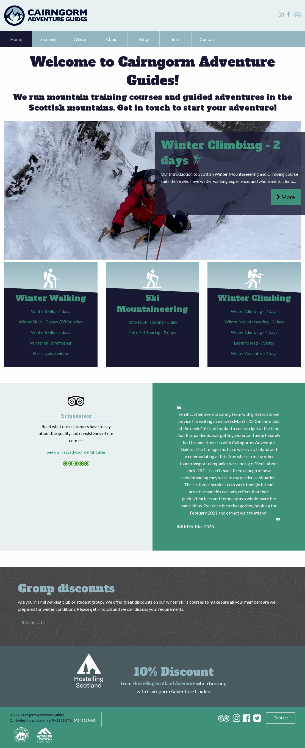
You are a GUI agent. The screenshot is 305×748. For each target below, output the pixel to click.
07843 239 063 (85, 720)
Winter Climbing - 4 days (254, 332)
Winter (80, 39)
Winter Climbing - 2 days (254, 311)
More (285, 197)
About (112, 39)
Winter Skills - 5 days (50, 332)
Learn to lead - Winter (254, 342)
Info (175, 39)
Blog (143, 39)
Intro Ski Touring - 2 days (152, 332)
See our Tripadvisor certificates (76, 452)
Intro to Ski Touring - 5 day (152, 321)
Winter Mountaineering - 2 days (254, 321)
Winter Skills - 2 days (50, 311)
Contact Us (34, 622)
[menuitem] (16, 39)
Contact (207, 39)
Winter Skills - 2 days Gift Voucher (51, 321)
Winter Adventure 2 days (254, 353)
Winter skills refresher (51, 342)
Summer (48, 39)
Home (16, 39)
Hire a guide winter (51, 353)
